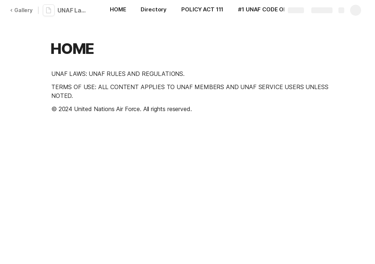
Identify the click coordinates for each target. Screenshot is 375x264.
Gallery (21, 10)
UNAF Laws (73, 10)
